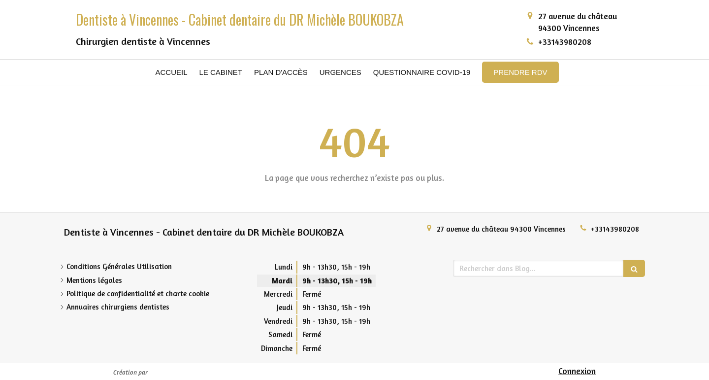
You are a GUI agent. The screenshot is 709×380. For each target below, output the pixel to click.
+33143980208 (564, 41)
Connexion (577, 371)
